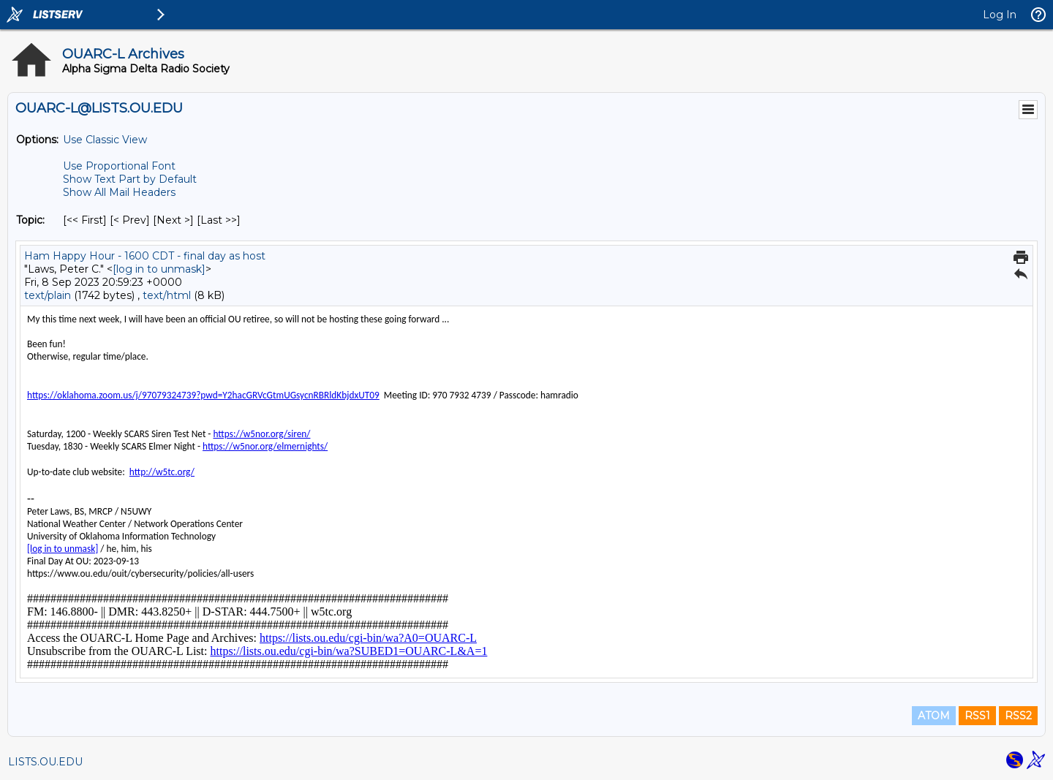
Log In (999, 14)
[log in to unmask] (159, 269)
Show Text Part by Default (130, 179)
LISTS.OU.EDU (45, 761)
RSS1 (977, 715)
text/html (167, 295)
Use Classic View (105, 139)
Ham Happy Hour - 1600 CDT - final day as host (144, 255)
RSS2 (1018, 715)
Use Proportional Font (119, 166)
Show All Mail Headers (119, 192)
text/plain (47, 295)
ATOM (934, 715)
